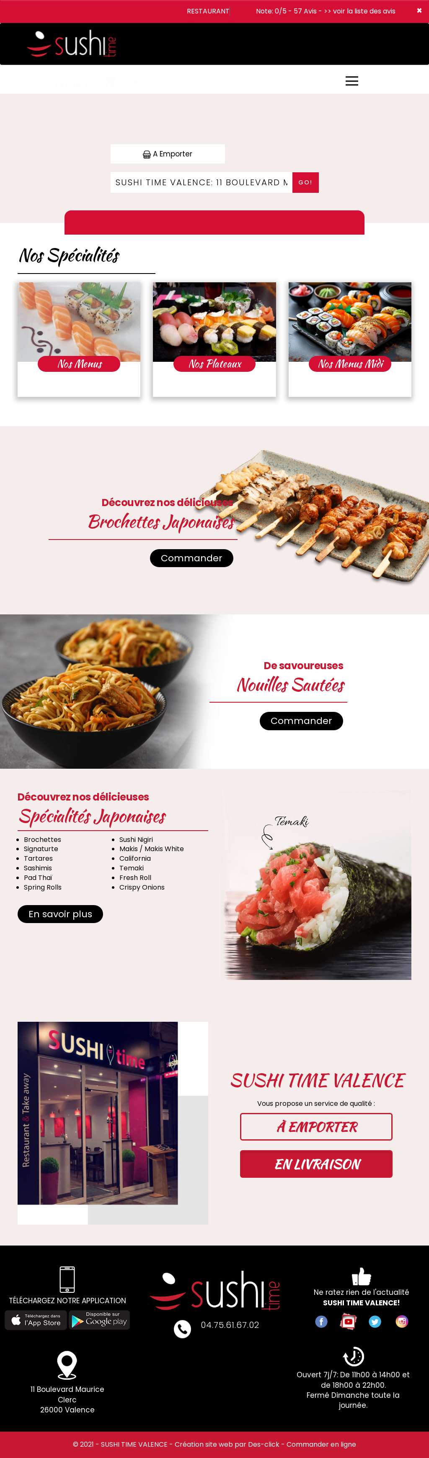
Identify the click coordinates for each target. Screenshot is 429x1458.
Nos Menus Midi (350, 363)
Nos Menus (79, 363)
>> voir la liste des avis (359, 11)
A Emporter (167, 154)
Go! (305, 182)
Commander (191, 558)
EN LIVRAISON (316, 1164)
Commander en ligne (321, 1444)
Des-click (263, 1444)
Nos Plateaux (214, 363)
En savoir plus (60, 914)
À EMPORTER (316, 1127)
